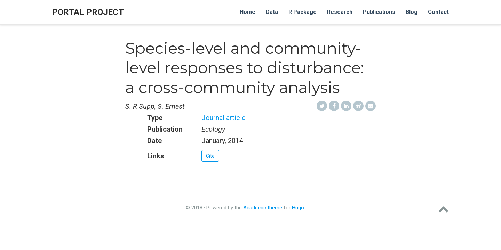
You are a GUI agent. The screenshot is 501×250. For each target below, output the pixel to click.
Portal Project (88, 12)
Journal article (223, 118)
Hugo (298, 208)
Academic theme (262, 208)
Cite (210, 156)
